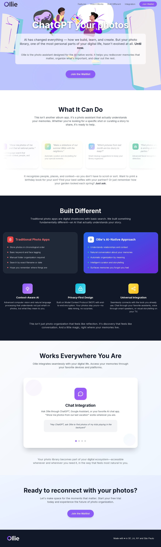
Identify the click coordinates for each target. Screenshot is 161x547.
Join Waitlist (148, 4)
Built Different (114, 4)
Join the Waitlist (80, 74)
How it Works (96, 4)
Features (82, 4)
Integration (130, 4)
